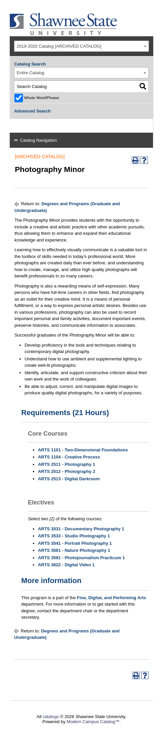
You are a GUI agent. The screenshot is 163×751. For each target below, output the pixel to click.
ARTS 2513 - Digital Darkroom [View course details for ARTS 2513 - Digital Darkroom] (69, 478)
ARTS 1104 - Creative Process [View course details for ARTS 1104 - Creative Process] (69, 456)
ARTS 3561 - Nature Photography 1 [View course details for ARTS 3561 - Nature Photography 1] (74, 550)
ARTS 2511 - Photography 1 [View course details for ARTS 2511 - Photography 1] (66, 464)
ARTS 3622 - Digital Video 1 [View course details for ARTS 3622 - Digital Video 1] (66, 564)
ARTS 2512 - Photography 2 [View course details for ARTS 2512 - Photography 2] (66, 471)
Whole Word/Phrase (41, 97)
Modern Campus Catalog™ (93, 721)
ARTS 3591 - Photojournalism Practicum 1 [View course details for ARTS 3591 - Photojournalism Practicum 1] (81, 557)
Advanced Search (32, 111)
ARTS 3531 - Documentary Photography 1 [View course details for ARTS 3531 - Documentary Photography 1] (81, 528)
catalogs (51, 716)
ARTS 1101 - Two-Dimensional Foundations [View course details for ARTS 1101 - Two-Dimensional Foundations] (83, 449)
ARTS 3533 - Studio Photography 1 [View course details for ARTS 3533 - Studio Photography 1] (74, 535)
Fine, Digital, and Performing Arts (111, 597)
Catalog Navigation (38, 140)
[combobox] (81, 46)
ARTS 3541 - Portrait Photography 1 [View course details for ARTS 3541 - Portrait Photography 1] (75, 543)
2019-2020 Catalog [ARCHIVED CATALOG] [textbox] (59, 46)
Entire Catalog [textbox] (30, 72)
